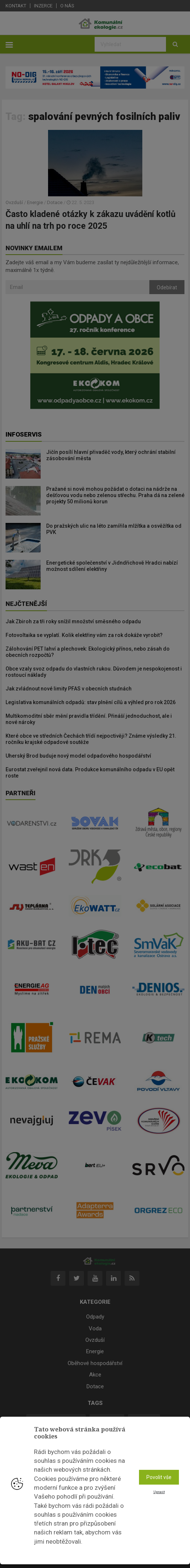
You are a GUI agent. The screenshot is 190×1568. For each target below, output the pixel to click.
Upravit (159, 1492)
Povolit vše (159, 1477)
